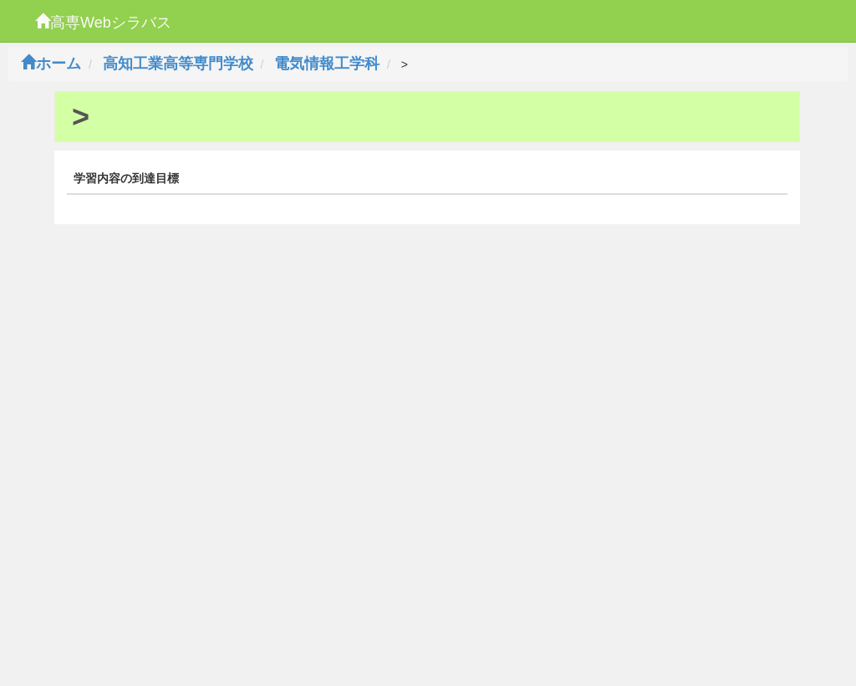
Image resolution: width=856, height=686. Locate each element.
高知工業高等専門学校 (178, 63)
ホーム (51, 63)
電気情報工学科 (327, 63)
